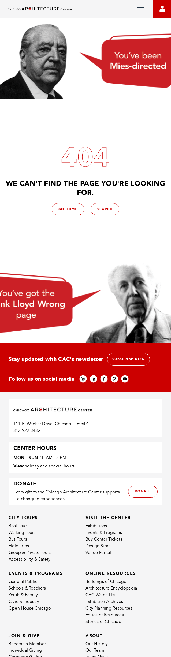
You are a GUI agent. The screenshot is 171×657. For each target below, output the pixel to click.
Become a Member (27, 644)
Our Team (95, 650)
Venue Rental (98, 552)
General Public (23, 581)
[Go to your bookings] (162, 9)
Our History (97, 644)
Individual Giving (25, 650)
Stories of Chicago (103, 621)
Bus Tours (18, 539)
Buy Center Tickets (104, 539)
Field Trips (19, 546)
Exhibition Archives (104, 601)
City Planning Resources (109, 608)
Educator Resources (105, 615)
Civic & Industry (24, 601)
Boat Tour (18, 525)
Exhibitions (96, 525)
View (18, 466)
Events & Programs (104, 532)
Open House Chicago (30, 608)
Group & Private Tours (30, 552)
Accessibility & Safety (30, 559)
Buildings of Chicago (106, 581)
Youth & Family (23, 595)
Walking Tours (22, 532)
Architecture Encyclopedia (111, 588)
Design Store (98, 546)
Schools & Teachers (27, 588)
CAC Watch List (101, 595)
